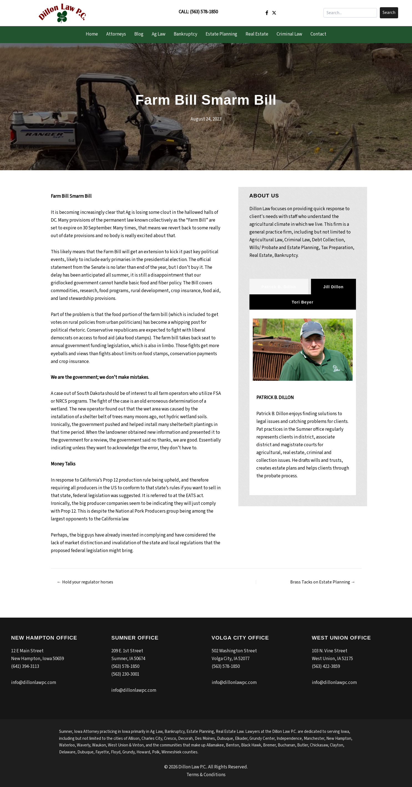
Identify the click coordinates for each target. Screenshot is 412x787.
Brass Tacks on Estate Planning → (322, 582)
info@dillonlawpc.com (33, 682)
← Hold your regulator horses (85, 582)
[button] (389, 12)
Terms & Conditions (206, 774)
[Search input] (350, 12)
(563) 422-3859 (326, 666)
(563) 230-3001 (125, 674)
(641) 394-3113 (25, 666)
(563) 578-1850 (204, 12)
